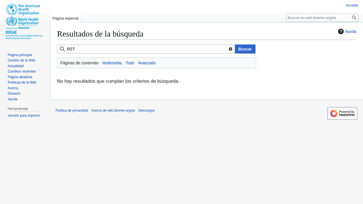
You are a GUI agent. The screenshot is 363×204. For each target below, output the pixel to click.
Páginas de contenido (79, 63)
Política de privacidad (72, 110)
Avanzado (147, 63)
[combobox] (146, 49)
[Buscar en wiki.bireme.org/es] (322, 18)
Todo (130, 63)
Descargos (146, 110)
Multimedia (112, 63)
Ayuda (346, 31)
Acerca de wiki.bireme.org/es (113, 110)
